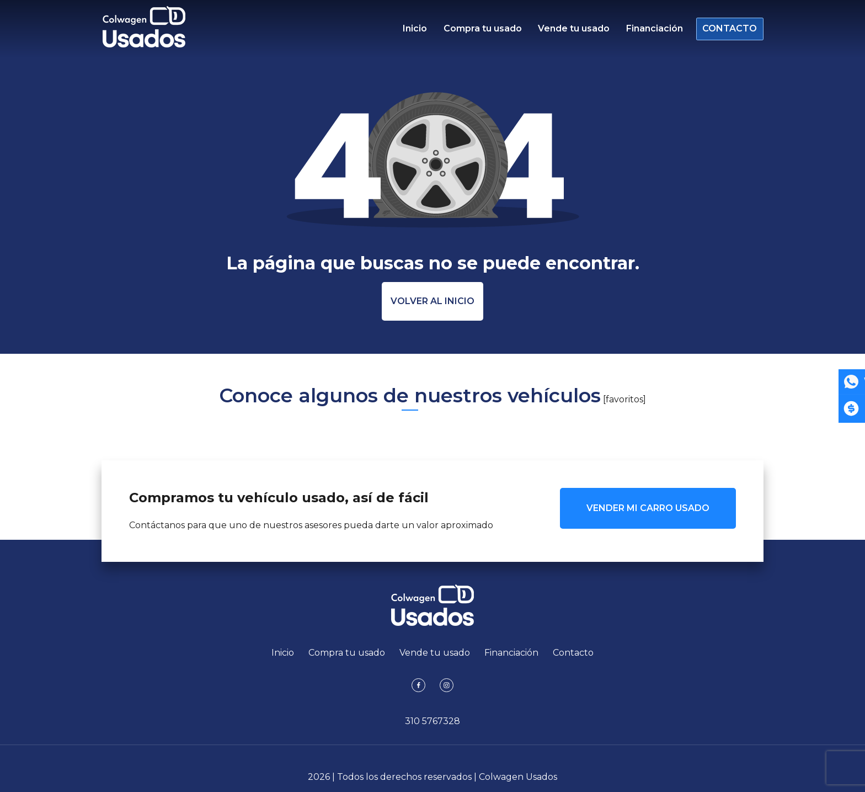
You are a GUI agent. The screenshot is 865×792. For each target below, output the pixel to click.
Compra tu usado (481, 30)
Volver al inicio (432, 301)
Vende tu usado (570, 30)
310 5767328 (432, 721)
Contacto (726, 30)
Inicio (415, 30)
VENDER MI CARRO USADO (647, 508)
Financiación (649, 30)
